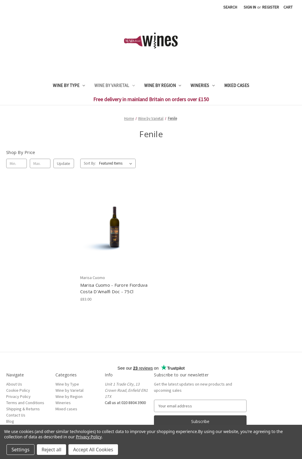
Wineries (203, 85)
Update (63, 163)
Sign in (250, 7)
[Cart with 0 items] (288, 7)
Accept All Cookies (93, 449)
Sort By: (90, 163)
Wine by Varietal (114, 85)
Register (270, 7)
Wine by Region (162, 85)
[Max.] (40, 163)
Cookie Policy (18, 390)
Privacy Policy (18, 396)
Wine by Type (69, 85)
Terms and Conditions (25, 402)
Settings (20, 449)
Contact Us (15, 415)
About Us (14, 384)
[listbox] (116, 163)
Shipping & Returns (23, 409)
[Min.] (16, 163)
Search (230, 7)
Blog (10, 421)
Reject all (51, 449)
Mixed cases (236, 85)
